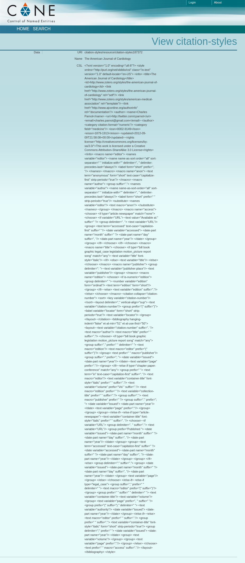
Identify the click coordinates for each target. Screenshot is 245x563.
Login (192, 2)
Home (23, 29)
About (218, 2)
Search (42, 29)
